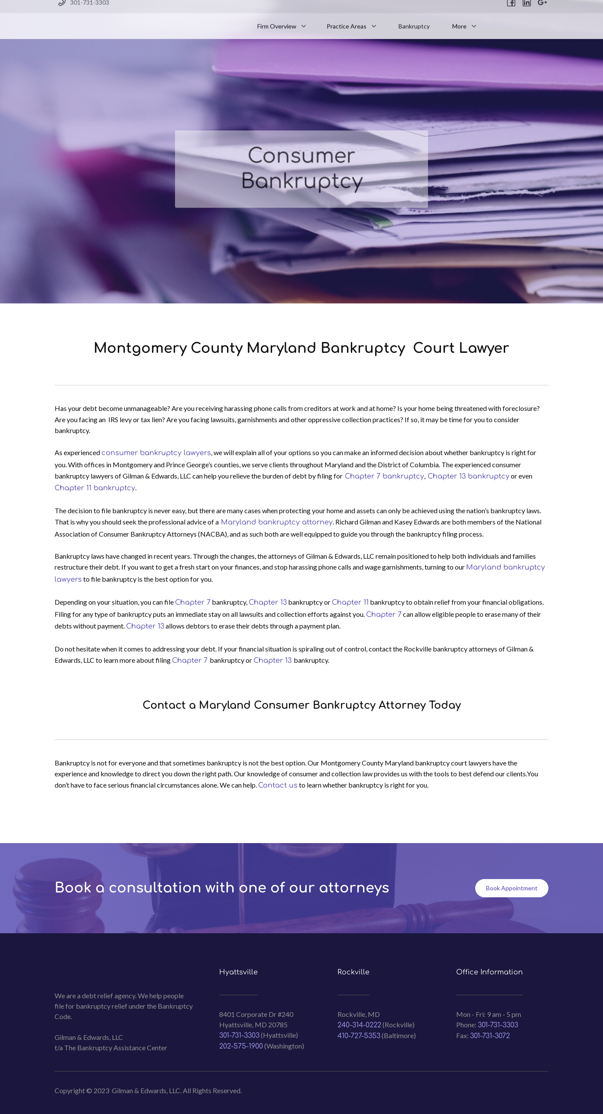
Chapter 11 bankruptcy (95, 488)
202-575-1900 (241, 1046)
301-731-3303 (239, 1035)
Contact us (278, 785)
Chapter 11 (350, 602)
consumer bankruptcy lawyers (156, 453)
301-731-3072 (490, 1036)
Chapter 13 (268, 602)
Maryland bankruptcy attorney (276, 522)
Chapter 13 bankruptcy (467, 476)
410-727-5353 (358, 1036)
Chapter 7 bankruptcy (383, 476)
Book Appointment (512, 888)
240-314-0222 (359, 1025)
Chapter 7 (193, 602)
